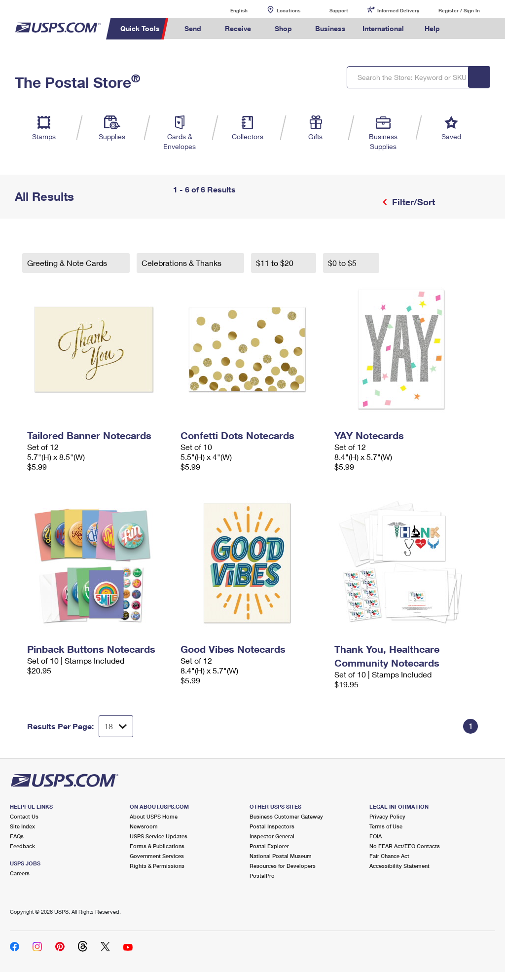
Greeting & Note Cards (68, 262)
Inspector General (272, 836)
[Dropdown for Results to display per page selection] (116, 726)
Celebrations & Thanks (182, 262)
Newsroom (144, 826)
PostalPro (262, 875)
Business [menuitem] (330, 28)
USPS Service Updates (158, 836)
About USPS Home (154, 816)
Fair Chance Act (389, 856)
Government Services (157, 856)
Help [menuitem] (432, 28)
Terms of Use (385, 826)
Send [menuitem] (192, 28)
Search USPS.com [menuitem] (465, 28)
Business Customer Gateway (286, 816)
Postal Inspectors (272, 826)
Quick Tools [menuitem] (140, 28)
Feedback (22, 846)
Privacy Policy (387, 816)
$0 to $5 (343, 262)
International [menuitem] (383, 28)
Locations (288, 10)
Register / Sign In (459, 10)
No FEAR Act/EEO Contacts (404, 846)
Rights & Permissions (157, 865)
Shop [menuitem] (283, 28)
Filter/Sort (412, 201)
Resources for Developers (283, 865)
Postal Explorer (269, 846)
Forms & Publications (157, 846)
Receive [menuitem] (238, 28)
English (229, 10)
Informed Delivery (398, 10)
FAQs (17, 836)
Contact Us (24, 816)
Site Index (22, 826)
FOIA (375, 836)
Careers (20, 873)
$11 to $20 (275, 262)
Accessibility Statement (399, 865)
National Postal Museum (281, 856)
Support (338, 10)
